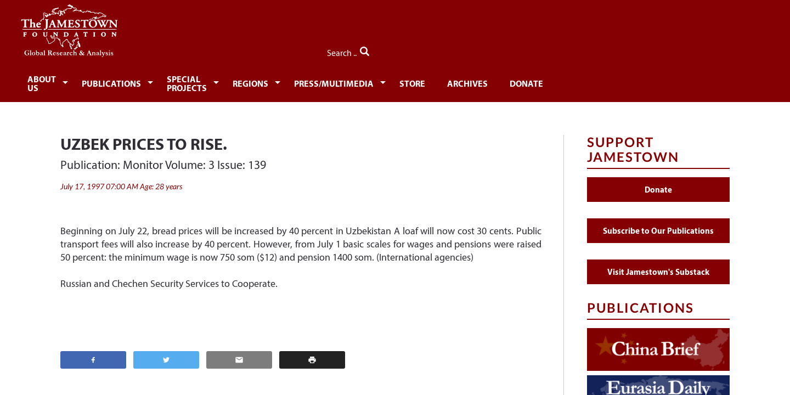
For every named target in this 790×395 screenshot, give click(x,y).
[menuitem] (96, 80)
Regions (364, 81)
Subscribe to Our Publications (658, 224)
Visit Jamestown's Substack (658, 265)
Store (538, 81)
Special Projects (276, 81)
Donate (661, 81)
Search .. (706, 50)
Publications (175, 81)
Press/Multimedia (454, 81)
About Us (94, 81)
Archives (597, 81)
